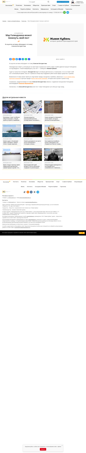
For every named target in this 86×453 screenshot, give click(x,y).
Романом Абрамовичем (26, 83)
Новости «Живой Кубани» (14, 21)
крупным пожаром (14, 78)
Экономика (27, 5)
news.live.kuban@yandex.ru (31, 202)
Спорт (54, 5)
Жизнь (16, 9)
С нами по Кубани (63, 5)
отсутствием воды (69, 77)
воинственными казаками (39, 78)
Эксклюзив (10, 5)
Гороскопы (69, 9)
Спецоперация (75, 5)
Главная (4, 21)
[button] (10, 59)
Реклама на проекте (7, 195)
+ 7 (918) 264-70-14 (11, 197)
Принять (43, 449)
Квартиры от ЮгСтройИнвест (62, 1)
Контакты (36, 9)
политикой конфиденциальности (22, 227)
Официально (45, 9)
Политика (19, 5)
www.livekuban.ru (30, 216)
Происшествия (45, 5)
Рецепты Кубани (25, 9)
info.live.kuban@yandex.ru (25, 197)
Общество (36, 5)
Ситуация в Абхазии (57, 9)
